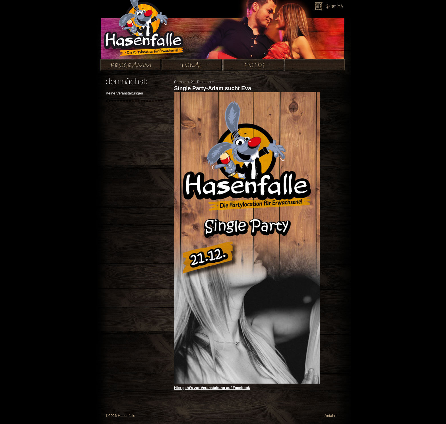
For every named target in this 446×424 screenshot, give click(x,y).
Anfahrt (330, 415)
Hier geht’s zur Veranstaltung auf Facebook (212, 388)
